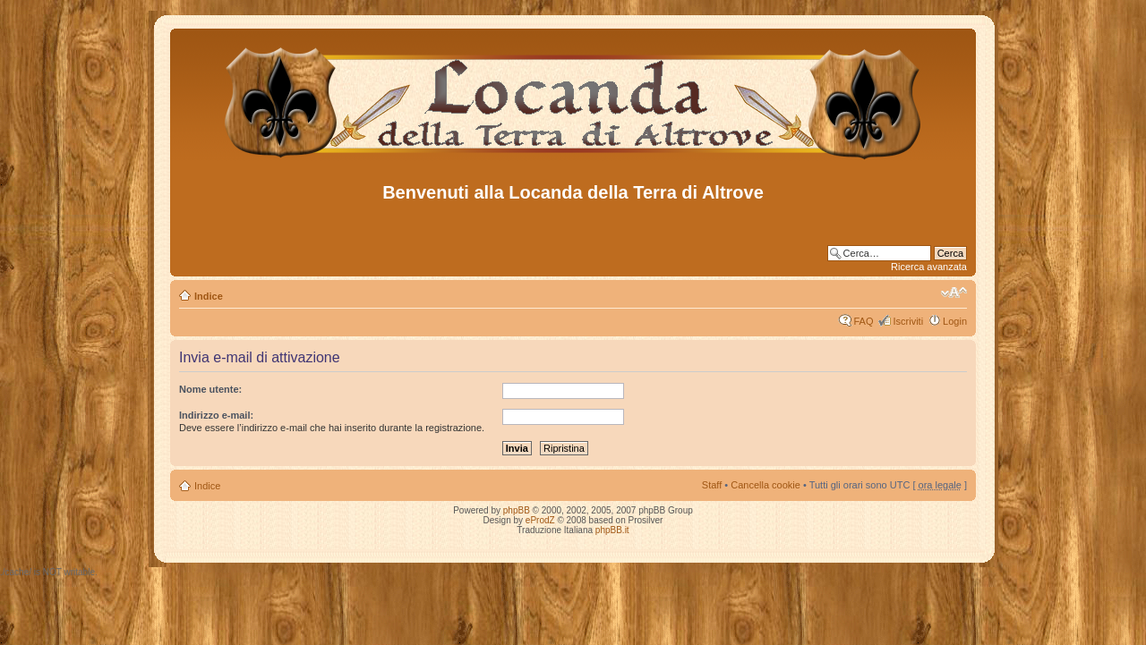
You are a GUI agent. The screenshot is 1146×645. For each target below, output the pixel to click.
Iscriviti (908, 321)
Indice (208, 296)
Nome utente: (210, 389)
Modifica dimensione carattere (954, 292)
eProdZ (540, 520)
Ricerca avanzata (929, 266)
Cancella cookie (765, 485)
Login (955, 321)
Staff (712, 485)
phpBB (516, 510)
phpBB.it (612, 530)
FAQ (863, 321)
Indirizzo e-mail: (216, 415)
